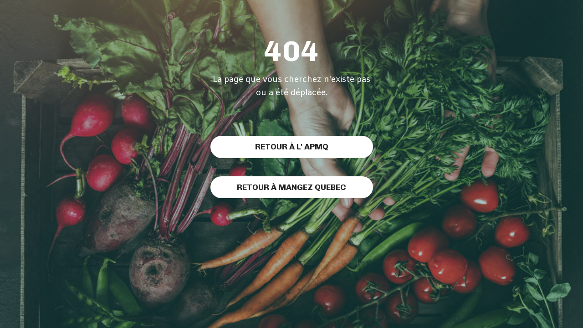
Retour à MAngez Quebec (291, 187)
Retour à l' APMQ (291, 146)
